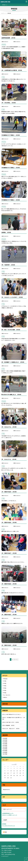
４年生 (5, 688)
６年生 (5, 692)
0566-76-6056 (7, 850)
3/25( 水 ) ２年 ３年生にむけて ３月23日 (10, 728)
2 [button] (12, 659)
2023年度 (5, 743)
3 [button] (14, 659)
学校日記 (5, 678)
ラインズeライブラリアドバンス (8, 825)
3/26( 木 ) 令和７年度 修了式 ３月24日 (10, 722)
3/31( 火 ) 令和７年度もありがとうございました (11, 714)
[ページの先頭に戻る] (26, 859)
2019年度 (5, 750)
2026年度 (5, 738)
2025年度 (5, 740)
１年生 (5, 681)
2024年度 (5, 742)
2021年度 (5, 747)
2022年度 (5, 745)
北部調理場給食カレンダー (8, 813)
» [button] (17, 659)
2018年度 (5, 752)
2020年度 (5, 748)
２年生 (5, 683)
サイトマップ (5, 856)
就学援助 (4, 824)
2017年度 (5, 754)
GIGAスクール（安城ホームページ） (9, 815)
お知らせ (5, 697)
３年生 (5, 685)
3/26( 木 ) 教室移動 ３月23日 (8, 725)
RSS (6, 832)
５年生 (5, 690)
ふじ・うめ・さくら (7, 695)
